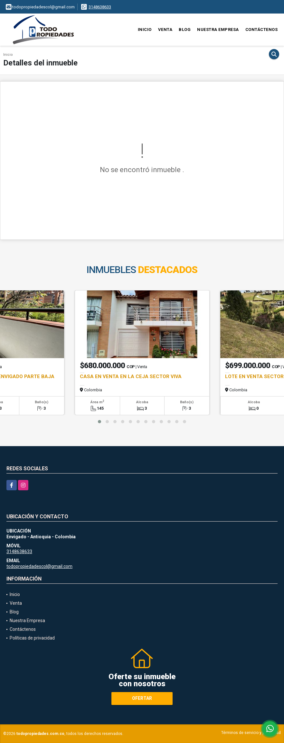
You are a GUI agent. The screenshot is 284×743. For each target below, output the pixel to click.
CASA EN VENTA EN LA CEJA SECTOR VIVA (131, 376)
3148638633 (100, 7)
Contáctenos (261, 29)
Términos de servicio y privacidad (251, 732)
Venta (165, 29)
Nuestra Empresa (218, 29)
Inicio (145, 29)
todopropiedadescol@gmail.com (39, 566)
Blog (185, 29)
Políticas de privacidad (32, 637)
